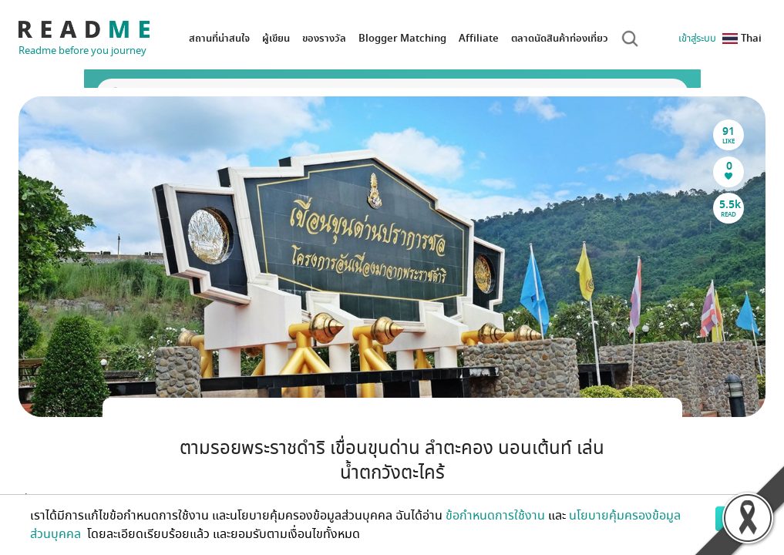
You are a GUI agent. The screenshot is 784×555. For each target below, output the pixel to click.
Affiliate (479, 38)
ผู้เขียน (276, 38)
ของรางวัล (324, 38)
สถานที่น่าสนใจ (219, 38)
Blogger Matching (402, 38)
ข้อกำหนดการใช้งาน (495, 515)
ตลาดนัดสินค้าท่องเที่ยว (559, 38)
